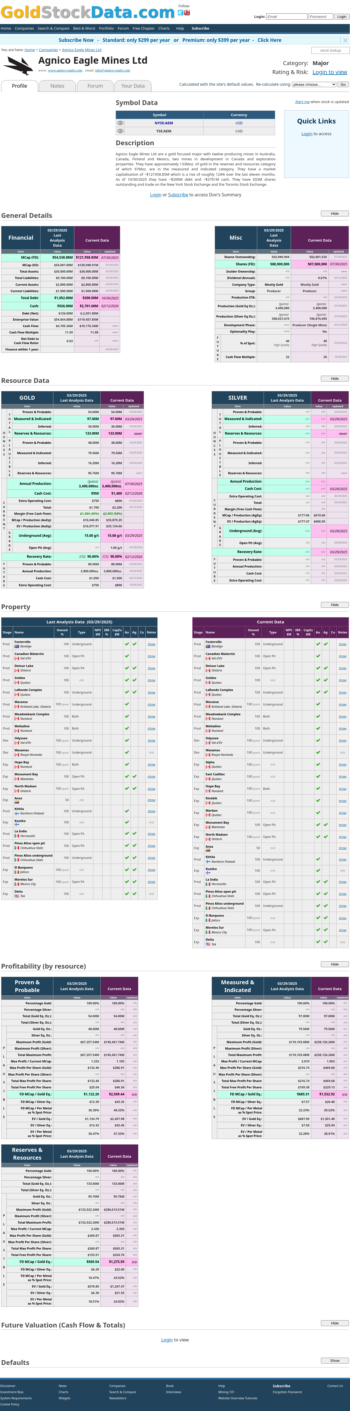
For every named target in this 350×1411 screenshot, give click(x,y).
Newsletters (117, 1398)
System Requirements (16, 1398)
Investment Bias (11, 1392)
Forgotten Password (287, 1392)
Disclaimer (7, 1386)
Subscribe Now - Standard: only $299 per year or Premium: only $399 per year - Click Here (170, 40)
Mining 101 (226, 1392)
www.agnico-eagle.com (65, 70)
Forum (123, 28)
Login (156, 195)
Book (169, 1386)
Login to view (330, 72)
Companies (24, 28)
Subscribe (178, 195)
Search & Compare (53, 28)
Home (6, 28)
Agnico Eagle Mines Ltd (81, 49)
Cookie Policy (9, 1404)
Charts (164, 28)
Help (180, 28)
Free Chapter (144, 28)
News (61, 1386)
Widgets (62, 1398)
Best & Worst (84, 28)
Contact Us (335, 1386)
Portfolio (106, 28)
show (151, 644)
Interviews (172, 1392)
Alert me (302, 101)
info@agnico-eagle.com (112, 70)
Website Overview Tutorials (237, 1398)
